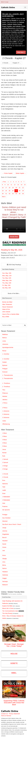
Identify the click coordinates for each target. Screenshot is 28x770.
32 (9, 193)
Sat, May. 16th (6, 296)
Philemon (5, 409)
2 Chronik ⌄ (6, 63)
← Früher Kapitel (7, 173)
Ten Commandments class (10, 627)
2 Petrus (4, 424)
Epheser (4, 382)
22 (23, 187)
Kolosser (5, 388)
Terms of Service (6, 732)
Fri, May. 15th (6, 293)
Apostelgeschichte (7, 364)
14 (21, 184)
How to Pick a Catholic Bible (10, 322)
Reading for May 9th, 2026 (11, 258)
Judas (4, 437)
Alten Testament (7, 312)
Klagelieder (5, 551)
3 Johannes (5, 434)
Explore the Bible (7, 622)
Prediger (4, 531)
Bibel (14, 689)
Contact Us (4, 730)
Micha (4, 581)
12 (14, 184)
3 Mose (4, 456)
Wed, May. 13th (7, 289)
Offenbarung (6, 440)
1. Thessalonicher (7, 392)
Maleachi (5, 601)
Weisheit (4, 537)
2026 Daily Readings (14, 273)
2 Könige (5, 485)
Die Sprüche (6, 526)
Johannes (5, 361)
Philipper (5, 385)
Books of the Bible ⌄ (14, 301)
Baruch (4, 554)
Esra (3, 497)
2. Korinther (5, 375)
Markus (4, 354)
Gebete (14, 680)
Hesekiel (4, 557)
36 (23, 193)
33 (13, 193)
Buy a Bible (5, 325)
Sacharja (5, 598)
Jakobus (4, 416)
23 (3, 190)
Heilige (14, 670)
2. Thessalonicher (7, 395)
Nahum (4, 585)
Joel (3, 567)
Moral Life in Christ (8, 625)
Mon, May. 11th (6, 284)
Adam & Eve (6, 317)
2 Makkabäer (6, 516)
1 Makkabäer (6, 513)
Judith (4, 507)
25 (9, 190)
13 (18, 184)
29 (23, 190)
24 (6, 190)
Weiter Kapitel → (21, 173)
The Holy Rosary (7, 630)
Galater (4, 378)
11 (11, 184)
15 (25, 184)
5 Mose (4, 462)
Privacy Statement (14, 730)
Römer (4, 367)
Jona (3, 578)
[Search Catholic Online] (25, 333)
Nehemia (5, 500)
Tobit (3, 503)
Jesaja (4, 544)
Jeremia (4, 547)
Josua (4, 466)
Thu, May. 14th (6, 291)
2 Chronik (5, 493)
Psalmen (5, 523)
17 (6, 187)
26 (13, 190)
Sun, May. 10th (6, 281)
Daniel (4, 560)
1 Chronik (5, 490)
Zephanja (5, 591)
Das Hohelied (6, 534)
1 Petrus (4, 419)
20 (16, 187)
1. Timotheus (6, 400)
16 (3, 187)
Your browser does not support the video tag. (14, 234)
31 (6, 193)
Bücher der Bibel (7, 310)
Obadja (4, 575)
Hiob (3, 520)
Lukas (4, 357)
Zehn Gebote (6, 320)
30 (3, 193)
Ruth (3, 472)
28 (19, 190)
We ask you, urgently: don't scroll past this (13, 15)
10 (8, 184)
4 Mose (4, 459)
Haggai (4, 595)
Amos (4, 572)
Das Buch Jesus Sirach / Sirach (11, 541)
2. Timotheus (6, 403)
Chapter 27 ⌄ (17, 63)
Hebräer (4, 413)
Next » (4, 196)
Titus (3, 406)
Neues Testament (7, 315)
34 (16, 193)
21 (19, 187)
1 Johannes (5, 427)
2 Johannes (5, 431)
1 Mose (4, 449)
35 (19, 193)
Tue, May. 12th (6, 286)
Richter (4, 469)
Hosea (4, 564)
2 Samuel (5, 479)
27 (16, 190)
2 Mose (4, 453)
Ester (3, 510)
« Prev (4, 181)
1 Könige (5, 482)
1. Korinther (5, 370)
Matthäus (5, 351)
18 (9, 187)
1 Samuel (5, 476)
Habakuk (5, 588)
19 (13, 187)
